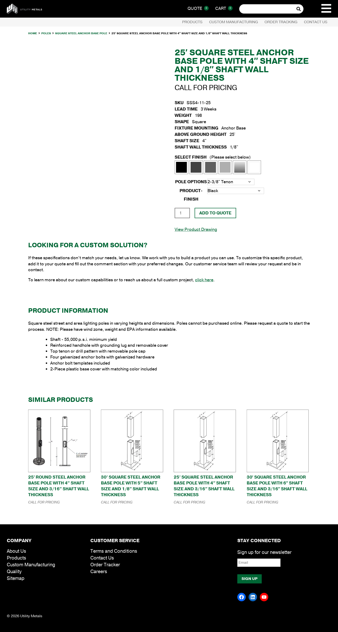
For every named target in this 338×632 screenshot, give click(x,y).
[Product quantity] (182, 213)
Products (192, 22)
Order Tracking (281, 22)
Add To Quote (215, 213)
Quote (198, 8)
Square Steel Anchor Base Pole (81, 33)
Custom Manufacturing (233, 22)
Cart (224, 8)
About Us (16, 551)
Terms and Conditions (113, 551)
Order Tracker (105, 565)
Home (32, 33)
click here (204, 280)
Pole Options (191, 182)
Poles (46, 33)
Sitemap (15, 578)
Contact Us (315, 22)
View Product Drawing (196, 229)
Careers (98, 571)
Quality (14, 571)
